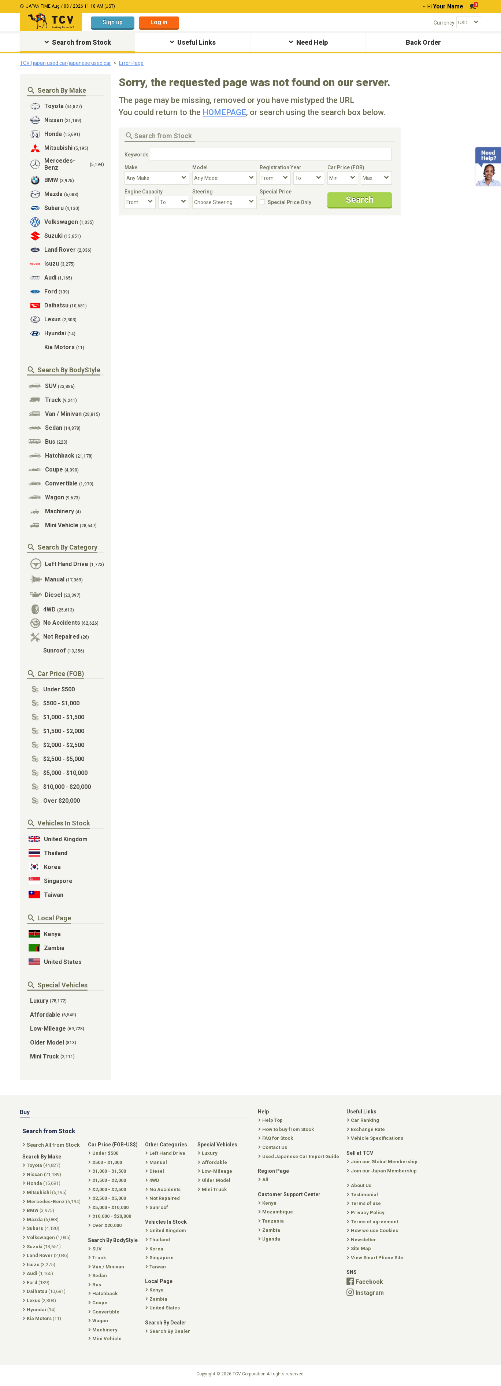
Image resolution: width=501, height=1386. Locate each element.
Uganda (270, 1239)
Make (131, 167)
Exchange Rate (366, 1129)
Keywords (137, 155)
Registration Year (280, 167)
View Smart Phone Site (375, 1257)
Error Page (131, 63)
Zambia (270, 1230)
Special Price (276, 192)
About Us (359, 1185)
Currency (444, 23)
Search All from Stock (52, 1145)
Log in (159, 22)
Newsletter (362, 1239)
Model (200, 167)
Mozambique (276, 1212)
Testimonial (363, 1194)
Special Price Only (289, 202)
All (264, 1179)
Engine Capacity (144, 192)
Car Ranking (363, 1120)
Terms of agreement (373, 1221)
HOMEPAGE (224, 112)
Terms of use (364, 1203)
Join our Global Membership (382, 1161)
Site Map (359, 1248)
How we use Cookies (373, 1230)
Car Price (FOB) (345, 167)
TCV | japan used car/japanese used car (65, 63)
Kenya (268, 1203)
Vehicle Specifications (375, 1138)
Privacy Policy (366, 1212)
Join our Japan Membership (382, 1171)
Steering (202, 192)
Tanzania (272, 1221)
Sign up (113, 22)
